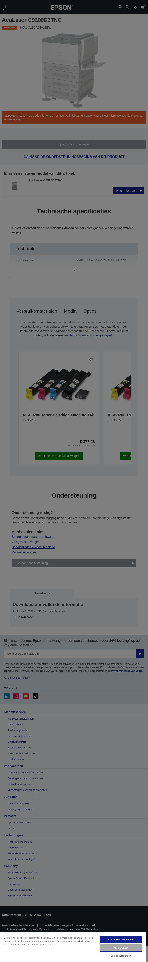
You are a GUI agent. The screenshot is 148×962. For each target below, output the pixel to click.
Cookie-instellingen (121, 956)
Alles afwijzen (120, 948)
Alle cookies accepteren (120, 940)
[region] (73, 947)
